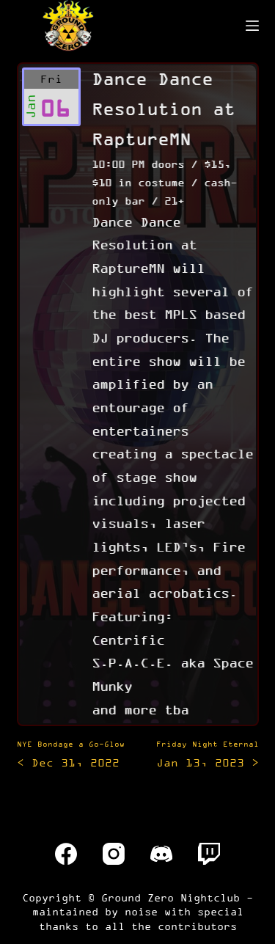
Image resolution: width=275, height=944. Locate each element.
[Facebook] (66, 854)
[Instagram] (114, 854)
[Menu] (252, 25)
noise (141, 911)
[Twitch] (209, 854)
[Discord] (161, 854)
